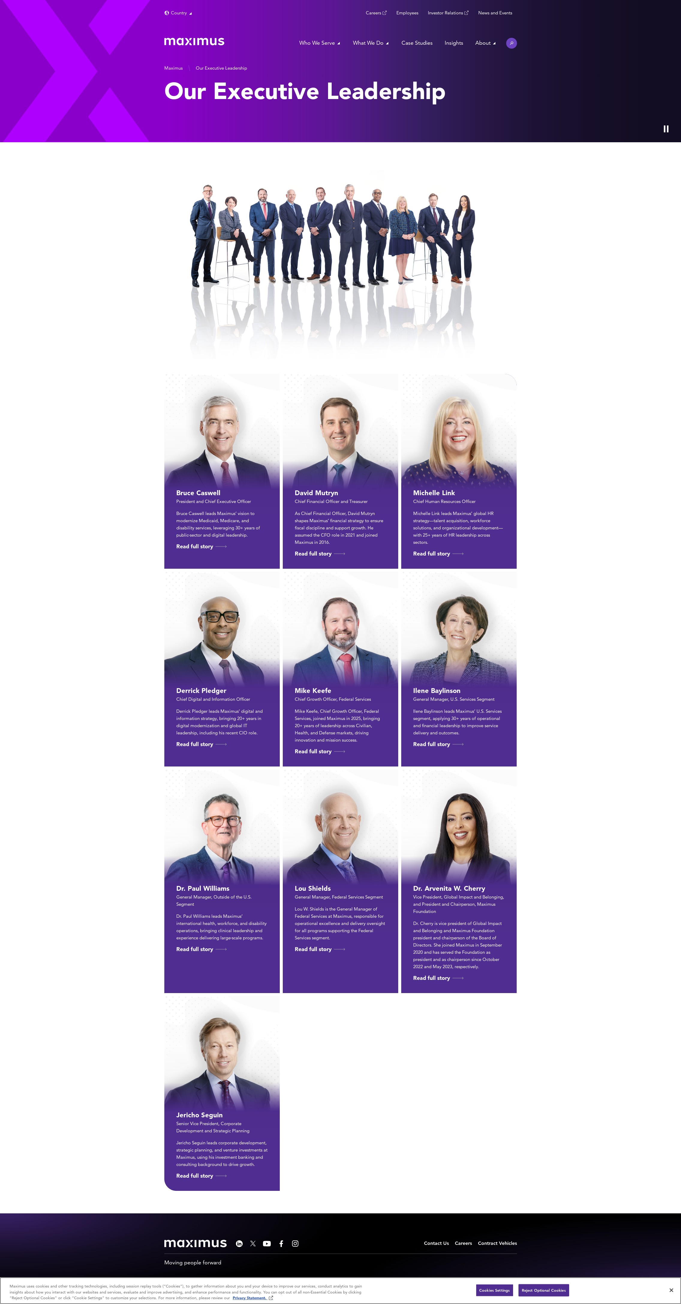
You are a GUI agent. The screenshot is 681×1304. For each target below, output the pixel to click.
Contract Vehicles (497, 1243)
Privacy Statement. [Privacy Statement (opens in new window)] (250, 1297)
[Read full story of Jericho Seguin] (222, 1093)
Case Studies (417, 42)
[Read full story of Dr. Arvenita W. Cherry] (459, 881)
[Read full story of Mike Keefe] (340, 669)
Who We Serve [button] (317, 42)
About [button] (483, 42)
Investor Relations (445, 13)
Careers (373, 13)
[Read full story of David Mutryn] (340, 471)
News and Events (495, 13)
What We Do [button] (368, 42)
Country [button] (179, 13)
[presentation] (142, 71)
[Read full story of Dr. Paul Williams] (222, 881)
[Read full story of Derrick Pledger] (222, 669)
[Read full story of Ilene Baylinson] (459, 669)
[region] (340, 1290)
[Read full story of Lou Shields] (340, 881)
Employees (407, 13)
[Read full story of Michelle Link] (459, 471)
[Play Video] (666, 128)
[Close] (671, 1290)
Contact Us (436, 1243)
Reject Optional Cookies (544, 1290)
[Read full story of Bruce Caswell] (222, 471)
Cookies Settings (494, 1290)
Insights (454, 42)
